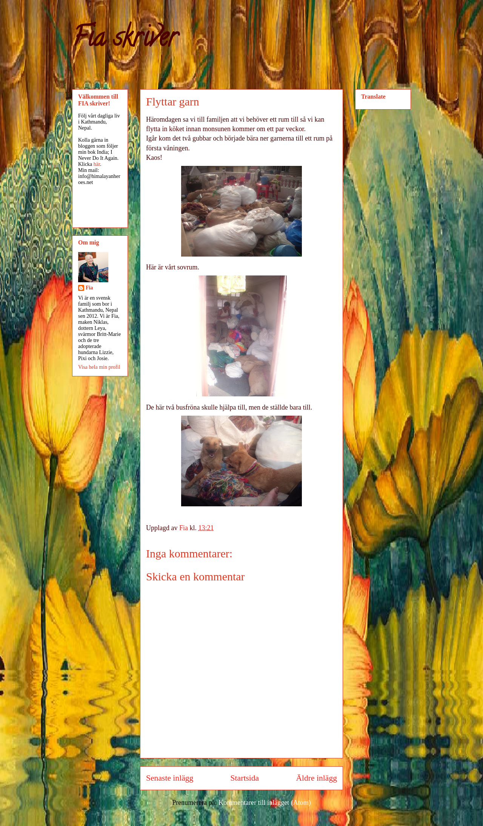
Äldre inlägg (316, 778)
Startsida (245, 778)
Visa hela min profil (99, 367)
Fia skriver (124, 40)
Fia (89, 288)
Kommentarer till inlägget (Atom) (264, 802)
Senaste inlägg (169, 778)
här (97, 164)
